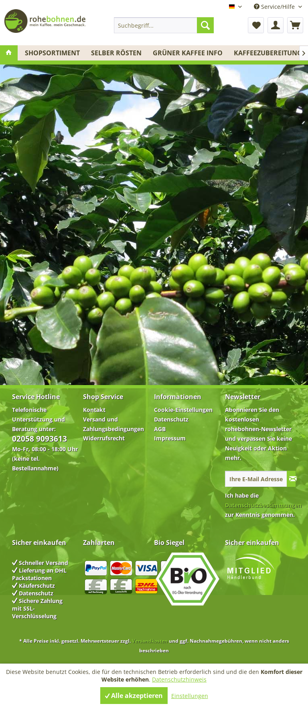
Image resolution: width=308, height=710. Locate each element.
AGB (160, 429)
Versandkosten (150, 640)
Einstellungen (189, 696)
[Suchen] (205, 25)
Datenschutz (171, 419)
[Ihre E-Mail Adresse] (256, 479)
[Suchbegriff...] (164, 25)
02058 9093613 (39, 439)
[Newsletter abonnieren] (291, 479)
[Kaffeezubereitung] (268, 53)
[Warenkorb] (295, 25)
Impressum (170, 438)
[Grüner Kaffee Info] (187, 53)
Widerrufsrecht (104, 438)
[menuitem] (164, 25)
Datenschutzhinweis (179, 679)
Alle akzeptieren (134, 695)
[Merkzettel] (256, 25)
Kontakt (94, 409)
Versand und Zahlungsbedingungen (113, 424)
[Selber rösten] (116, 53)
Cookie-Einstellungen (183, 409)
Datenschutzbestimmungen (263, 505)
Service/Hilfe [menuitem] (275, 6)
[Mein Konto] (275, 25)
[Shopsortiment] (52, 53)
